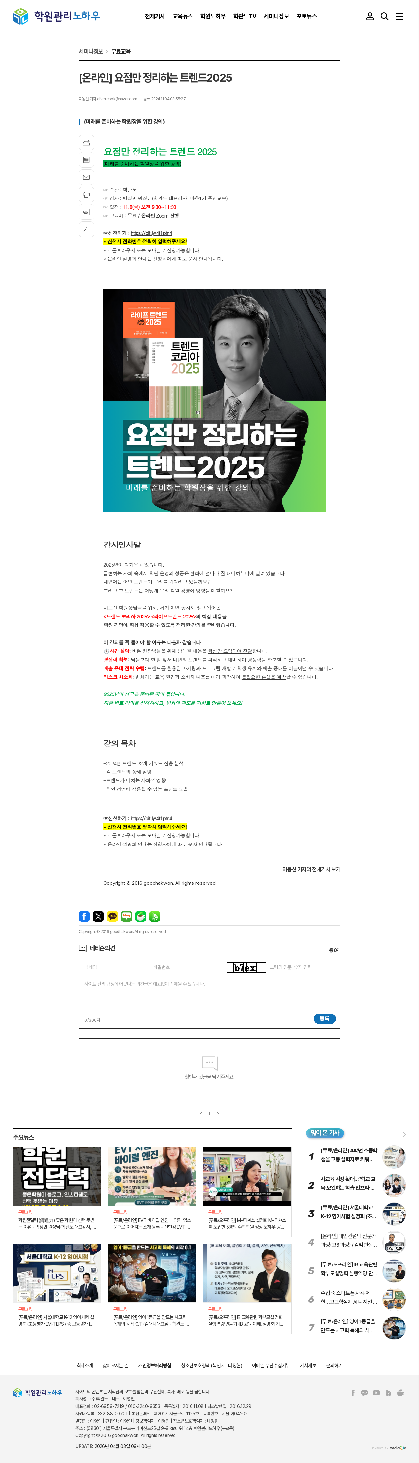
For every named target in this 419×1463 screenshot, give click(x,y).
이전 (201, 1114)
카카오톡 (112, 916)
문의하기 (334, 1366)
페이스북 (84, 916)
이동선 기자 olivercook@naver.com (108, 98)
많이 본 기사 (325, 1133)
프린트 (86, 194)
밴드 (154, 916)
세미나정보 (91, 51)
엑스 (98, 916)
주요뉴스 (23, 1137)
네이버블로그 (126, 916)
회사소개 (85, 1366)
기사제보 (308, 1366)
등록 (325, 1018)
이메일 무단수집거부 (271, 1366)
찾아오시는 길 (116, 1366)
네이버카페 (140, 916)
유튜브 (376, 1393)
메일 (86, 177)
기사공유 (86, 142)
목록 (86, 160)
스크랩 (86, 212)
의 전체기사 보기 (311, 869)
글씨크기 (86, 229)
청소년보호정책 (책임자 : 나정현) (211, 1366)
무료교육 (120, 51)
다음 (218, 1114)
